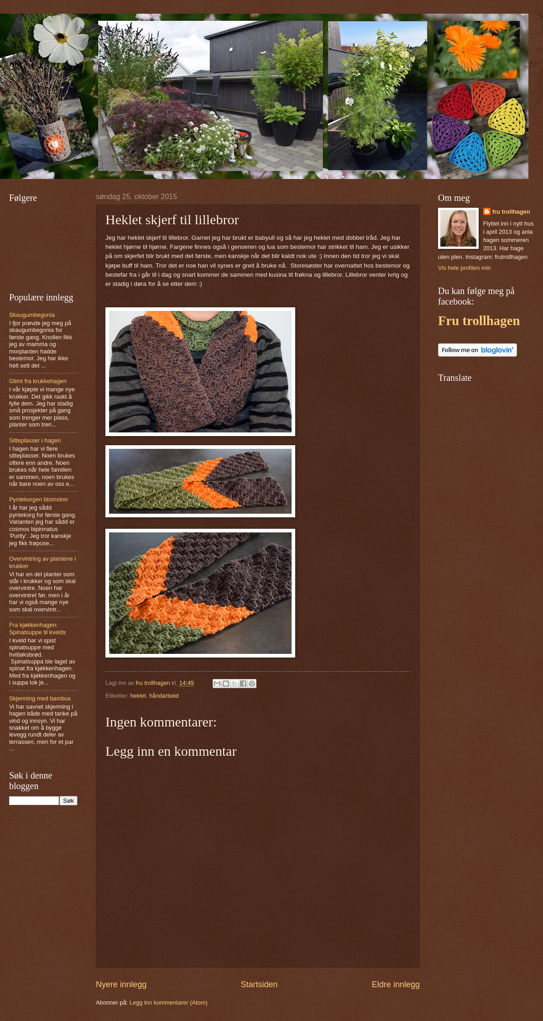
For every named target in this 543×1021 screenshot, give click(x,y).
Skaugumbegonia (32, 314)
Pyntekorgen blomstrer (38, 499)
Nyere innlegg (121, 984)
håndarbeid (163, 695)
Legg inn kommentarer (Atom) (169, 1002)
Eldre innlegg (396, 984)
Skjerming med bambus (40, 698)
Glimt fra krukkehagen (38, 381)
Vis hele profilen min (464, 267)
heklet (138, 695)
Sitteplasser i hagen (35, 440)
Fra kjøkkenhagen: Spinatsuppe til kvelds (37, 628)
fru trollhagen (511, 211)
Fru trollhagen (479, 320)
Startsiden (258, 984)
